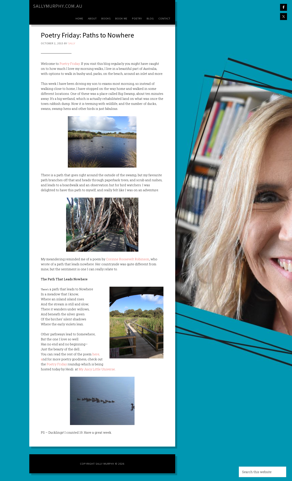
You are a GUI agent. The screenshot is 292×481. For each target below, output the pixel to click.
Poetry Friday (70, 64)
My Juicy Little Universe (97, 369)
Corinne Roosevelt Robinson (127, 259)
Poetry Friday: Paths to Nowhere (87, 35)
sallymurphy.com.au (57, 6)
